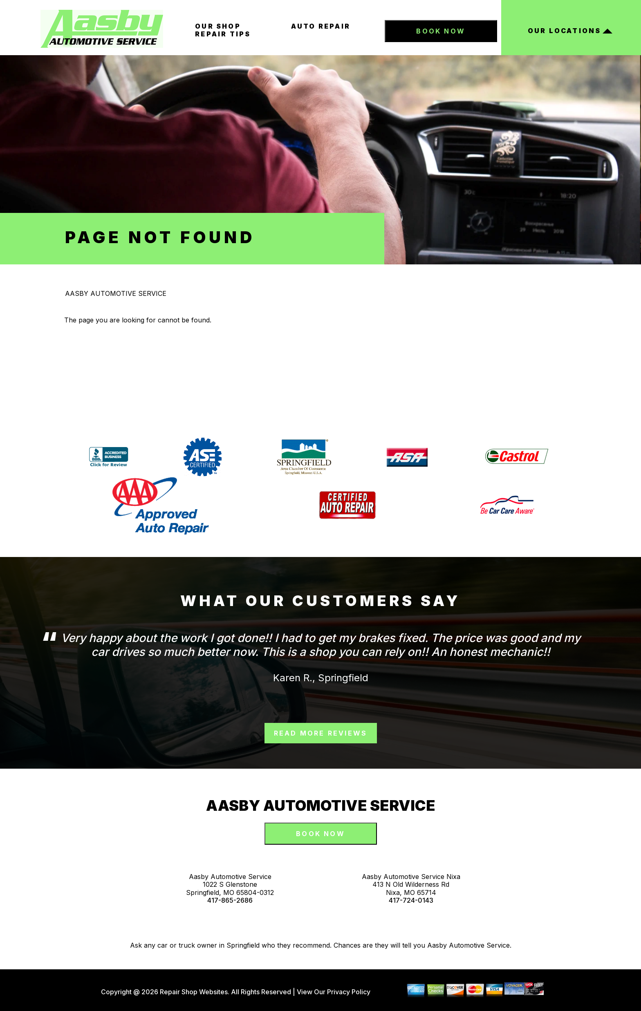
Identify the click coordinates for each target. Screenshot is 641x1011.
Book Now (440, 31)
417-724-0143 (411, 900)
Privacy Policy (348, 992)
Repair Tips (223, 34)
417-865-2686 (230, 900)
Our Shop (218, 26)
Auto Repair (320, 26)
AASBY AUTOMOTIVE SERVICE (115, 293)
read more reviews (320, 733)
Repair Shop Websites (193, 992)
